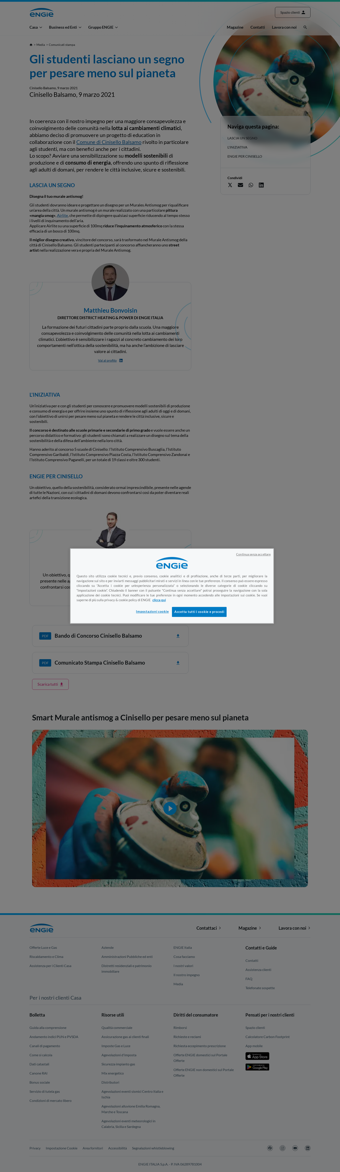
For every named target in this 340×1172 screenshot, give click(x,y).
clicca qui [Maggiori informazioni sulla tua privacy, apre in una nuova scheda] (159, 600)
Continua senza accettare (253, 554)
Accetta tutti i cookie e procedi (199, 612)
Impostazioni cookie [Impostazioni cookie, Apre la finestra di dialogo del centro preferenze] (152, 611)
